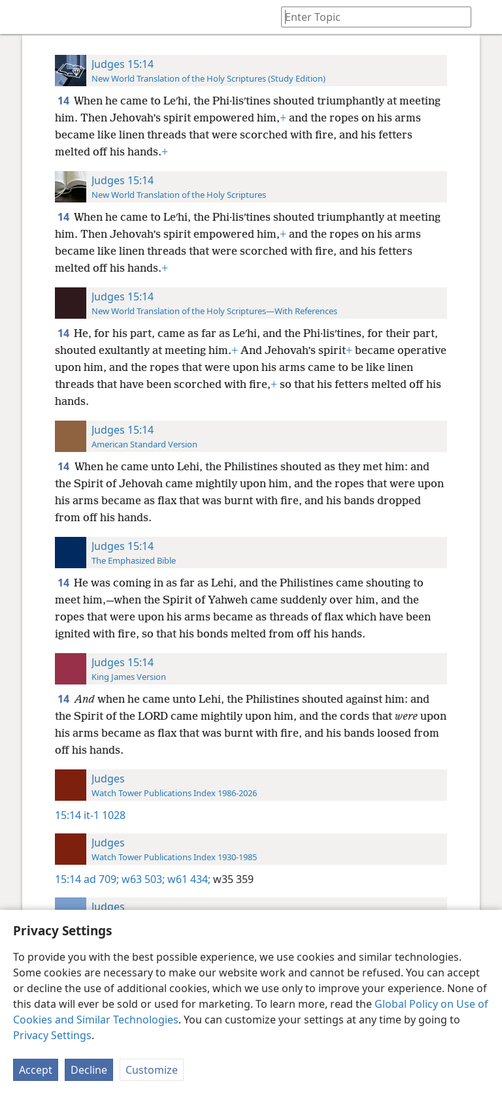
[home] (20, 17)
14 (64, 100)
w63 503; (142, 879)
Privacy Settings (52, 1035)
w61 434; (187, 879)
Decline (89, 1070)
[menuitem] (20, 17)
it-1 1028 (105, 815)
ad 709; (101, 879)
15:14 (68, 815)
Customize (152, 1070)
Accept (35, 1070)
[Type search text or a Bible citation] (370, 16)
